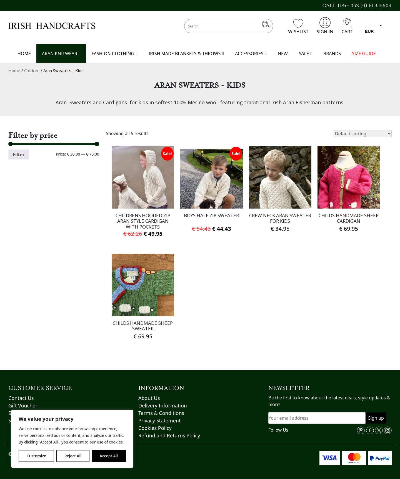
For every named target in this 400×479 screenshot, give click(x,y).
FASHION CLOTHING (115, 53)
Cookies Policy (155, 428)
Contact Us (21, 398)
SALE (305, 53)
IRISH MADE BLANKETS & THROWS (186, 53)
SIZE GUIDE (364, 53)
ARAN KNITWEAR (61, 53)
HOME (24, 53)
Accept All (109, 455)
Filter (18, 154)
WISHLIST (298, 27)
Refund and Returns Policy (169, 435)
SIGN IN (325, 26)
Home (14, 70)
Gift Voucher (23, 405)
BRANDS (332, 53)
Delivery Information (162, 405)
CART (347, 26)
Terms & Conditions (161, 413)
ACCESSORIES (251, 53)
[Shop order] (363, 133)
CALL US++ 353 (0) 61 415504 (357, 5)
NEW (283, 53)
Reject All (72, 455)
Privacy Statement (159, 420)
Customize (36, 455)
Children (31, 70)
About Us (149, 398)
